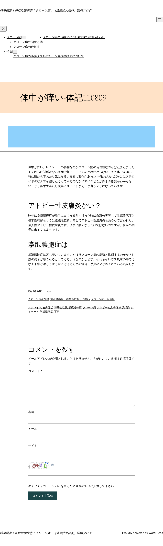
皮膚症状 (48, 307)
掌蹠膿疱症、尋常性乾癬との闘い (70, 299)
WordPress (156, 533)
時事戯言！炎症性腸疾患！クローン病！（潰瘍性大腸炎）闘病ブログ (46, 10)
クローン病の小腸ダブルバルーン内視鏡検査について (48, 56)
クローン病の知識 (38, 299)
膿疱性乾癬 (75, 307)
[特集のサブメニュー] (14, 52)
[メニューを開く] (159, 19)
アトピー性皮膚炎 (107, 307)
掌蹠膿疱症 (46, 311)
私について (73, 37)
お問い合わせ (96, 37)
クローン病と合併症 (103, 299)
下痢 (56, 311)
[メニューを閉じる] (3, 29)
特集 (9, 51)
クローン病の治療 (54, 37)
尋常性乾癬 (60, 307)
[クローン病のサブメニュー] (23, 37)
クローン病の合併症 (26, 46)
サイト (32, 445)
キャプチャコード (40, 486)
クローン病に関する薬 (28, 42)
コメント (35, 371)
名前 (31, 412)
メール (32, 428)
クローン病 (14, 37)
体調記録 (124, 307)
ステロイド (34, 307)
